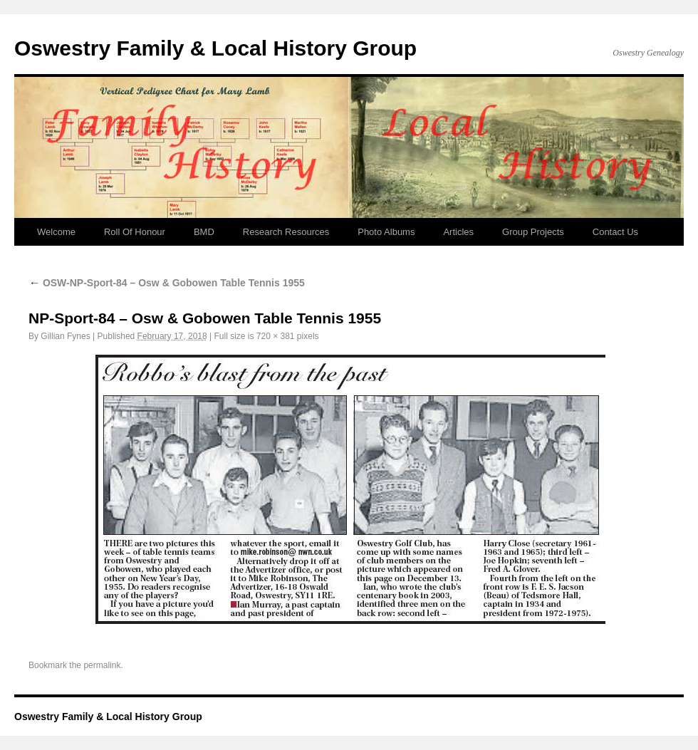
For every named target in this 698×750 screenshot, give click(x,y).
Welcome (56, 231)
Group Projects (533, 231)
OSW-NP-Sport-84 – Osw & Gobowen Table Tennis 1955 (166, 282)
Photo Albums (386, 231)
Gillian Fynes (65, 336)
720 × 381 (275, 336)
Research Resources (286, 231)
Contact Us (615, 231)
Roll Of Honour (134, 231)
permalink (101, 665)
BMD (204, 231)
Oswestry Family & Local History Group (215, 48)
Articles (458, 231)
